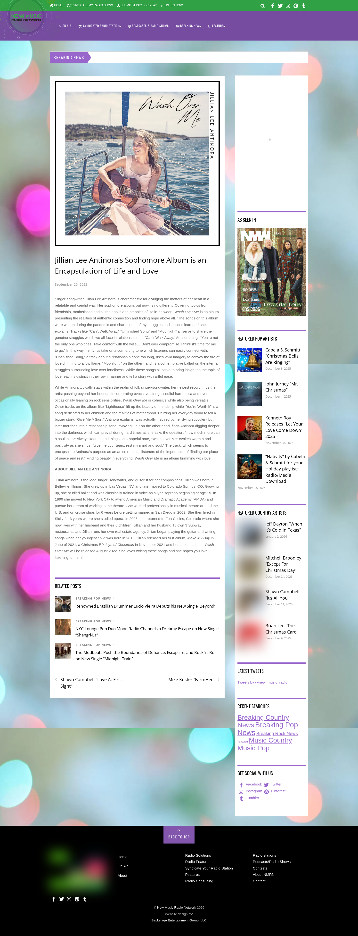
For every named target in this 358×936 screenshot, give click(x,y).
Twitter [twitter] (272, 784)
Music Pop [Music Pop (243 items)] (253, 748)
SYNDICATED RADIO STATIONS (100, 26)
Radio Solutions (198, 855)
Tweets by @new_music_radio (262, 682)
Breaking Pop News (93, 598)
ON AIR (65, 26)
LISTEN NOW (172, 5)
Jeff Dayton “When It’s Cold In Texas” (283, 527)
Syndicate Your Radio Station (209, 868)
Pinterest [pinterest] (274, 791)
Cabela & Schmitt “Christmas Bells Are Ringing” (282, 356)
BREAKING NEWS (188, 26)
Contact (259, 881)
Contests (260, 868)
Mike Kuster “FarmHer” (194, 679)
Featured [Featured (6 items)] (242, 741)
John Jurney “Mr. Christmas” (281, 387)
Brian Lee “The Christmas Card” (281, 629)
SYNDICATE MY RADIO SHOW (90, 5)
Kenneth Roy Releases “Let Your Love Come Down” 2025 (284, 427)
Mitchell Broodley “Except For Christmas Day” (283, 564)
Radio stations (264, 855)
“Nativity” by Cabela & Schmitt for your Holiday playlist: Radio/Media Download (285, 468)
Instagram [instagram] (250, 791)
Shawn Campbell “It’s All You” (282, 595)
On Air (123, 866)
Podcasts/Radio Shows (272, 862)
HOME (56, 5)
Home (123, 857)
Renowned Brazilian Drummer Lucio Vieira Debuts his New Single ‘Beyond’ (145, 606)
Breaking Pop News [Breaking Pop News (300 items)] (267, 728)
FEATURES (216, 26)
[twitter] (280, 5)
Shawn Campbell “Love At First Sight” (88, 682)
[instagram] (288, 5)
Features (192, 874)
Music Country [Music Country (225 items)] (270, 740)
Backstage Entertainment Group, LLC (178, 920)
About (122, 875)
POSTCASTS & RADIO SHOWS (148, 26)
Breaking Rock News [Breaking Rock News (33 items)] (277, 733)
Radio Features (198, 862)
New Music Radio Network (176, 907)
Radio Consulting (199, 881)
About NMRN (263, 874)
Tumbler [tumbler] (248, 798)
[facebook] (272, 5)
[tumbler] (303, 5)
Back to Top (179, 836)
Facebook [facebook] (250, 784)
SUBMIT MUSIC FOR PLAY (137, 5)
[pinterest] (296, 5)
